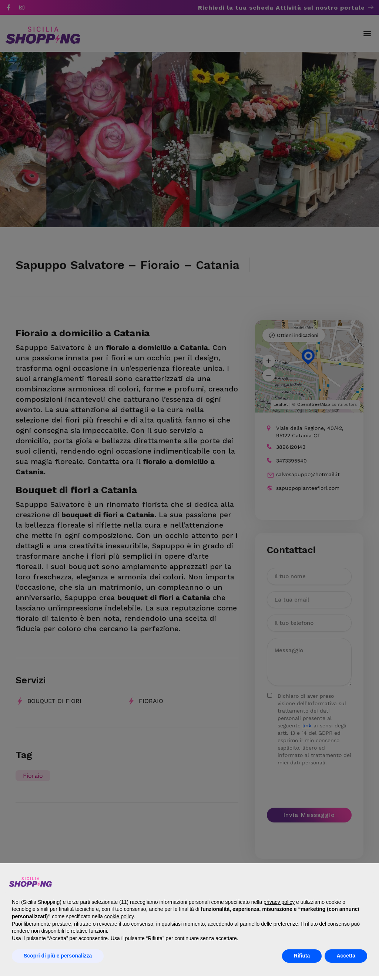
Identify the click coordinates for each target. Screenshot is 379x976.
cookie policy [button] (119, 916)
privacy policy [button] (279, 902)
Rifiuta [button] (302, 956)
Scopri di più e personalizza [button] (58, 956)
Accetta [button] (345, 956)
